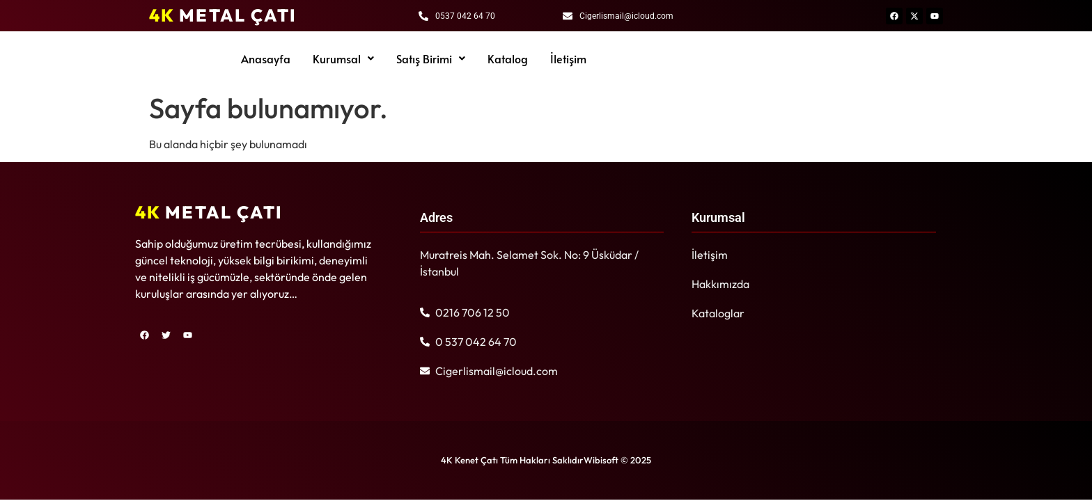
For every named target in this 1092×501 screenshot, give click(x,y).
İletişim (568, 58)
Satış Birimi (430, 58)
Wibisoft (601, 460)
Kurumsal (343, 58)
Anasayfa (265, 58)
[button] (343, 58)
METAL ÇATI (223, 15)
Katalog (508, 58)
